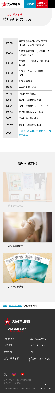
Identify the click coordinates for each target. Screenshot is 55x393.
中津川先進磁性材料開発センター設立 (33, 132)
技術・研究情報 (15, 305)
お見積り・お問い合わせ (39, 359)
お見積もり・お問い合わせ (42, 4)
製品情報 (8, 351)
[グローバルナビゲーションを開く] (51, 4)
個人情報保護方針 (24, 380)
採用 (30, 351)
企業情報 (8, 345)
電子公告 (7, 383)
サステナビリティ (37, 345)
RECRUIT (30, 4)
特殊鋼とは (9, 338)
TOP (5, 305)
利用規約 (17, 383)
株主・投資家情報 (37, 338)
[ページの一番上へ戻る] (45, 386)
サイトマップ (9, 380)
